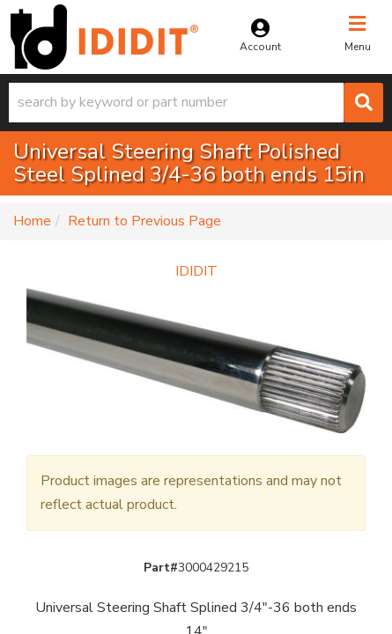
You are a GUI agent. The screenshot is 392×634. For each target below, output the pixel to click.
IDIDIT (196, 271)
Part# (161, 567)
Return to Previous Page (144, 221)
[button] (196, 102)
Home (32, 221)
